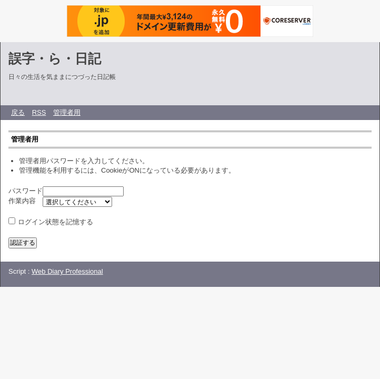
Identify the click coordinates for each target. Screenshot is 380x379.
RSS (39, 112)
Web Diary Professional (67, 271)
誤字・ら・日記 (54, 58)
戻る (18, 112)
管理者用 (67, 112)
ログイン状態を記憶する (55, 222)
